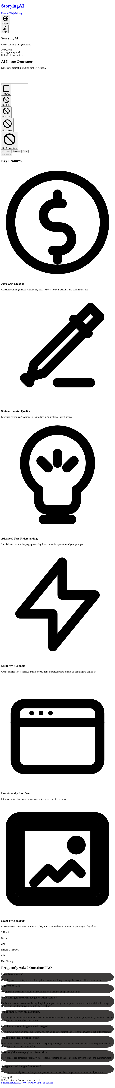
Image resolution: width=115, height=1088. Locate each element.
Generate (6, 157)
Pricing (18, 13)
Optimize (6, 154)
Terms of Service (45, 1085)
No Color (6, 115)
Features (5, 13)
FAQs (12, 13)
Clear (25, 154)
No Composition (9, 143)
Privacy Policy (29, 1085)
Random (16, 154)
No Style (6, 104)
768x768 (6, 92)
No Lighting (7, 127)
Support (5, 1085)
